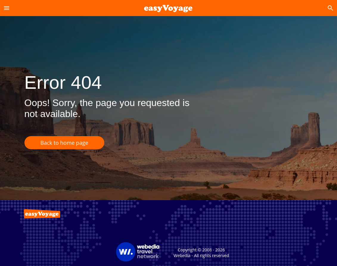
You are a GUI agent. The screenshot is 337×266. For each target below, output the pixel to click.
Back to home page (64, 142)
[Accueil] (168, 8)
